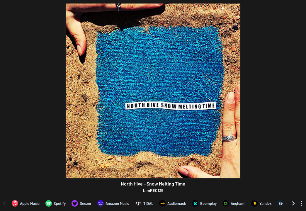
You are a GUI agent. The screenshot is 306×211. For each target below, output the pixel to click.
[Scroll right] (293, 203)
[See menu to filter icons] (301, 203)
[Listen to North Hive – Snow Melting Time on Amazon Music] (113, 203)
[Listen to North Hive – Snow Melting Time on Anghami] (234, 203)
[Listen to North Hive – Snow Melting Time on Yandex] (261, 203)
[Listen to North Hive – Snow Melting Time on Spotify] (55, 203)
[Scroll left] (4, 203)
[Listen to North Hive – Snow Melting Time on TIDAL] (144, 203)
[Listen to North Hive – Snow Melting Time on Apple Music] (25, 203)
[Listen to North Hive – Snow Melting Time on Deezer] (81, 203)
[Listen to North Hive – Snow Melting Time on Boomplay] (204, 203)
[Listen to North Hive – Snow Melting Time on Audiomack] (172, 203)
